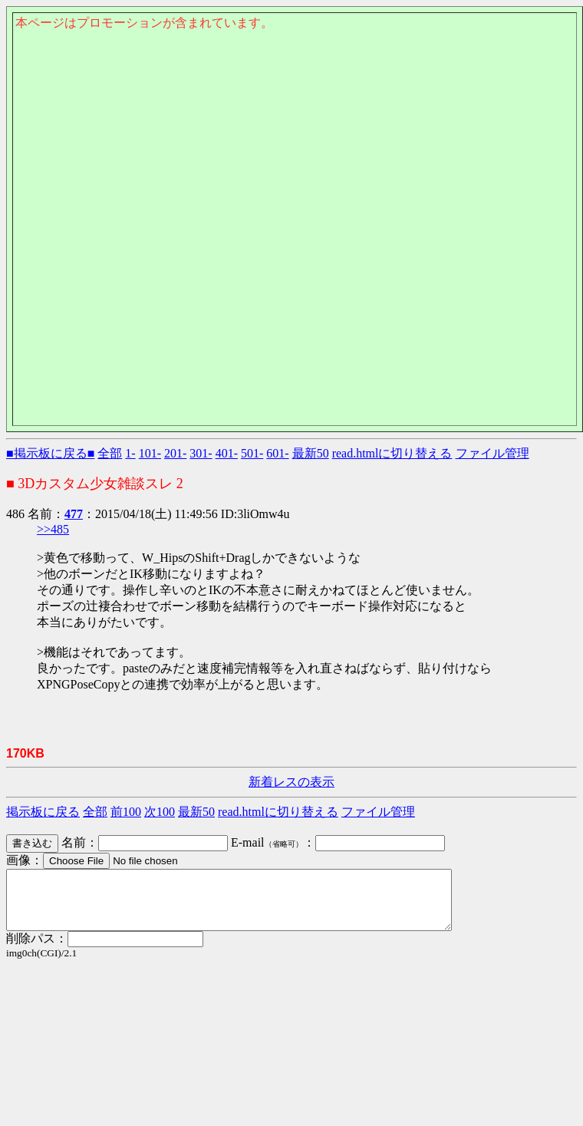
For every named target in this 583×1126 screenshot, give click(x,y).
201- (175, 453)
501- (252, 453)
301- (200, 453)
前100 (125, 811)
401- (227, 453)
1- (130, 453)
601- (277, 453)
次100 (159, 811)
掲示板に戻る (43, 811)
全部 (109, 453)
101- (150, 453)
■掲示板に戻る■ (50, 453)
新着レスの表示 (291, 781)
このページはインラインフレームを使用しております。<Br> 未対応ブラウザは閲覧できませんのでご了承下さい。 (294, 112)
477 (73, 513)
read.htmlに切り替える (392, 453)
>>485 (53, 529)
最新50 (310, 453)
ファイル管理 (492, 453)
